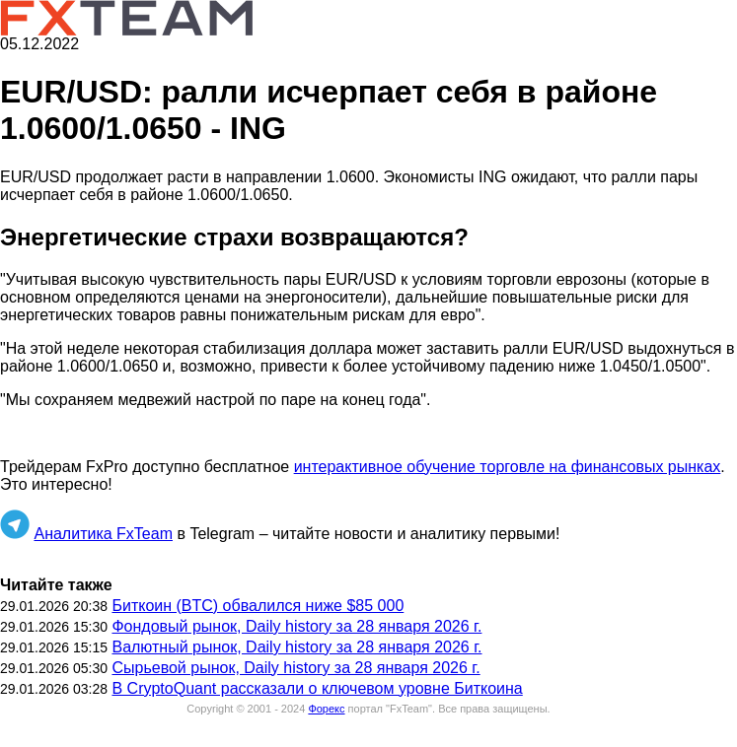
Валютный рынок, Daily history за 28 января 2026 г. (296, 647)
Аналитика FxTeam (103, 533)
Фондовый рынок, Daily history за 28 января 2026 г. (296, 626)
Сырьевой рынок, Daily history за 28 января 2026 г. (295, 667)
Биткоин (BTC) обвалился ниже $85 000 (257, 605)
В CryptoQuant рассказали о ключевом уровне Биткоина (316, 688)
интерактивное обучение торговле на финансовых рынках (507, 466)
